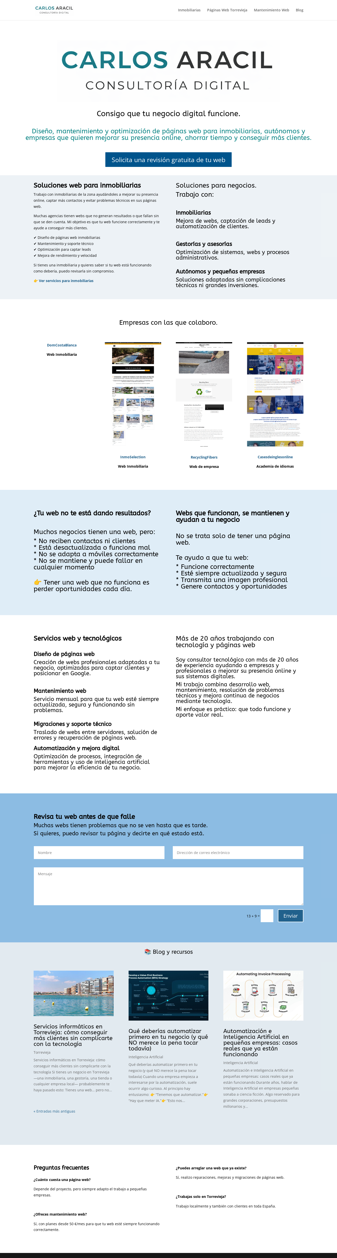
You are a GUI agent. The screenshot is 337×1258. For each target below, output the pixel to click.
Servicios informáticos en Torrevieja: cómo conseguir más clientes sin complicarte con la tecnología (73, 1035)
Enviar (290, 915)
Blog (299, 10)
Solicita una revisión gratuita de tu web (168, 159)
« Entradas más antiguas (54, 1111)
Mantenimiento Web (271, 10)
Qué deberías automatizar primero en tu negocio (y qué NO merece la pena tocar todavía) (168, 1040)
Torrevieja (42, 1052)
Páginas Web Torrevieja (227, 10)
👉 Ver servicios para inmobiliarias (63, 280)
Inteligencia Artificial (146, 1056)
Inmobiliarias (189, 10)
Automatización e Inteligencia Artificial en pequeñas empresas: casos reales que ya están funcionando (260, 1043)
